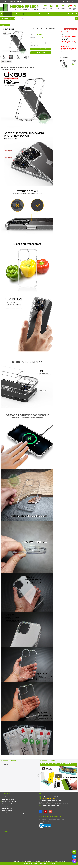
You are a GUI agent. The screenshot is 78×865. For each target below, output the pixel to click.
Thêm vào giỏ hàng (41, 49)
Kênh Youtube (49, 861)
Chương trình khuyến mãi (8, 799)
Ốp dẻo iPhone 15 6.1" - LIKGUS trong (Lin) (72, 62)
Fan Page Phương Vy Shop (39, 861)
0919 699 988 (12, 1)
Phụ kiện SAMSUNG (18, 13)
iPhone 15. (17, 22)
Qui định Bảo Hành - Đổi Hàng (9, 801)
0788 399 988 (19, 1)
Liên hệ (4, 796)
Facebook (6, 764)
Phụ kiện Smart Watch (51, 13)
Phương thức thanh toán (8, 806)
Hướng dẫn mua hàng (7, 810)
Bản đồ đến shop (16, 861)
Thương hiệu (74, 13)
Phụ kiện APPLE (7, 13)
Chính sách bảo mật (7, 803)
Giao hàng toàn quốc (7, 808)
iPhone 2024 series (9, 22)
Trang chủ (2, 22)
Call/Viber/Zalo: (4, 1)
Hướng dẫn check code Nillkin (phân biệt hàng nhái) (14, 813)
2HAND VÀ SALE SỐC (64, 13)
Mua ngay (41, 52)
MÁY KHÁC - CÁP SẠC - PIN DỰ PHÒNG (34, 13)
